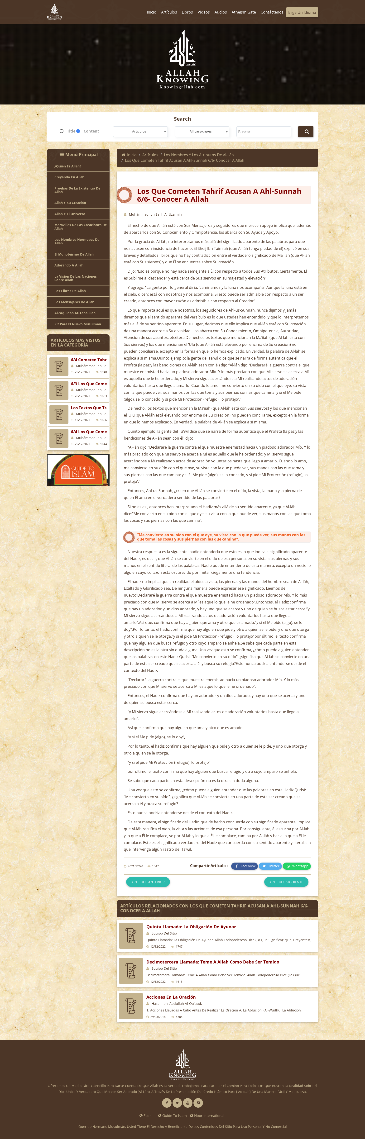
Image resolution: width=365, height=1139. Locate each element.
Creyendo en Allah (69, 177)
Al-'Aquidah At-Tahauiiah (75, 313)
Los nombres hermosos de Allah (76, 241)
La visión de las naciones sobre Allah (75, 278)
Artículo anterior (148, 882)
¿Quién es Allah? (67, 166)
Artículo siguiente (286, 882)
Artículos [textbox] (139, 131)
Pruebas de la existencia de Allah (77, 190)
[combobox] (140, 131)
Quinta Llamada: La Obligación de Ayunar (191, 927)
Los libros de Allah (70, 291)
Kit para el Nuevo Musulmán (77, 324)
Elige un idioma (302, 12)
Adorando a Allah (68, 265)
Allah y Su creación (70, 202)
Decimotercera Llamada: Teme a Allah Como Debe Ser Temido (212, 962)
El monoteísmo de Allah (74, 254)
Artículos (150, 154)
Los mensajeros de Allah (74, 302)
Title (71, 131)
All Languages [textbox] (201, 131)
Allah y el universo (69, 214)
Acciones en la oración (171, 997)
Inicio (129, 154)
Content (91, 131)
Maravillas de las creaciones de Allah (80, 226)
